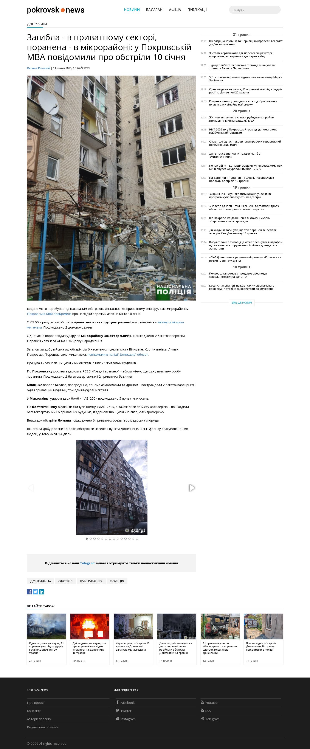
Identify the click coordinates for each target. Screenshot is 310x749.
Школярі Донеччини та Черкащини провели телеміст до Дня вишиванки (246, 42)
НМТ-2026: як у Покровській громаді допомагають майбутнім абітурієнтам (243, 131)
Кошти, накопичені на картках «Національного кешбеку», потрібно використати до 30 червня (241, 287)
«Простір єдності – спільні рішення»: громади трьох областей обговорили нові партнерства (244, 207)
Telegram (87, 563)
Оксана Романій (38, 68)
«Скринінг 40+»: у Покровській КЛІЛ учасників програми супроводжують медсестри (240, 195)
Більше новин (242, 302)
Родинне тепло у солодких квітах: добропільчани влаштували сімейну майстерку (243, 103)
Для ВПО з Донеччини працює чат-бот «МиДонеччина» (235, 155)
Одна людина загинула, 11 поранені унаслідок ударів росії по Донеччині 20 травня (245, 91)
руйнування (91, 581)
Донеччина (37, 24)
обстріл (65, 581)
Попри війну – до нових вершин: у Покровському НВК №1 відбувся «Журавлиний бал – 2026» (245, 167)
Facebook (125, 702)
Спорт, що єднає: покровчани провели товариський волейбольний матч (245, 143)
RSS (206, 711)
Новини (132, 9)
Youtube (209, 702)
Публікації (197, 9)
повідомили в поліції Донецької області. (118, 354)
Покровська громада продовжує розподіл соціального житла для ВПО (238, 275)
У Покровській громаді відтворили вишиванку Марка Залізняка (245, 79)
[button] (191, 488)
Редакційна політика (43, 727)
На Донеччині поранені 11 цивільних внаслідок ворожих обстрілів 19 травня (241, 179)
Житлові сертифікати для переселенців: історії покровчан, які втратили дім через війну (241, 54)
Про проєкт (36, 702)
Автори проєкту (39, 719)
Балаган (154, 9)
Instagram (126, 719)
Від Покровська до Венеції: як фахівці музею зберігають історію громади (239, 219)
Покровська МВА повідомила (49, 314)
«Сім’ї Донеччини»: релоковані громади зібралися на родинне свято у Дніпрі (245, 259)
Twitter (124, 711)
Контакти (34, 711)
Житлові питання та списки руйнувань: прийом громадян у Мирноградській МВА (241, 119)
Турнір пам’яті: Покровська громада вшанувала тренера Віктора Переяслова (242, 67)
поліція (117, 581)
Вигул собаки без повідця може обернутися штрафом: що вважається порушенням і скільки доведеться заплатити (246, 245)
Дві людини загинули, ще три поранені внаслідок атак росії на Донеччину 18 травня (243, 231)
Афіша (175, 9)
